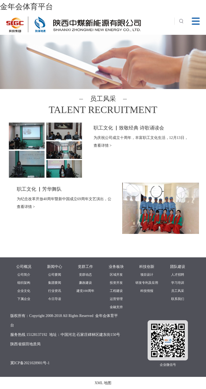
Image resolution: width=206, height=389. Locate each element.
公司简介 (23, 275)
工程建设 (116, 291)
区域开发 (116, 275)
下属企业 (23, 299)
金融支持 (116, 307)
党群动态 (85, 275)
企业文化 (23, 291)
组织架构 (23, 283)
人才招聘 (177, 275)
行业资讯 (54, 291)
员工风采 (177, 291)
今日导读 (54, 299)
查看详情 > (103, 146)
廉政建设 (85, 283)
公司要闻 (54, 275)
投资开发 (116, 283)
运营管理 (116, 299)
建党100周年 (85, 291)
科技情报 (146, 291)
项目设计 (146, 275)
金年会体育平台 (26, 6)
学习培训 (177, 283)
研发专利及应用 (146, 283)
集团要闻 (54, 283)
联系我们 (177, 299)
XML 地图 (103, 383)
